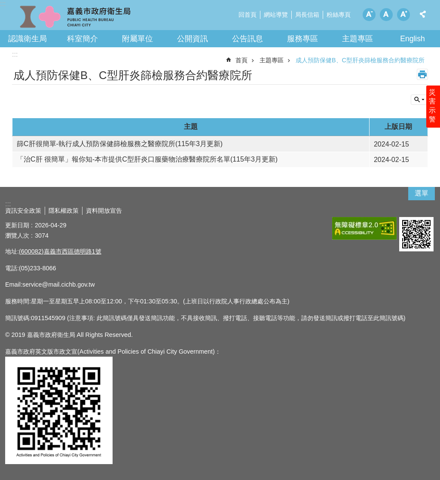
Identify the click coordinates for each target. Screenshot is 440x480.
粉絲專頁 (339, 14)
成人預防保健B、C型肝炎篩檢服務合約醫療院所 (360, 60)
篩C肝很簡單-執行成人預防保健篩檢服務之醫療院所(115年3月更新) (120, 143)
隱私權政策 (64, 210)
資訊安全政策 (23, 210)
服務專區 (302, 38)
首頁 (241, 60)
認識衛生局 (27, 38)
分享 (422, 14)
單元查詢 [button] (419, 100)
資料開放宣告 (104, 210)
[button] (364, 228)
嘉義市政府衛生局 (75, 17)
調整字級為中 (386, 14)
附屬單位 (137, 38)
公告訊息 (247, 38)
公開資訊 (192, 38)
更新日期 (17, 225)
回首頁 (247, 14)
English (412, 38)
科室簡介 (82, 38)
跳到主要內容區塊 (4, 4)
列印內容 (422, 74)
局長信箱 (307, 14)
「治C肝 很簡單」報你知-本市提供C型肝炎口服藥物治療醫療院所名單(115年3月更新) (147, 159)
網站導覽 (276, 14)
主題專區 (357, 38)
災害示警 (432, 106)
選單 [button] (421, 193)
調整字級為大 (403, 14)
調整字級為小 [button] (369, 14)
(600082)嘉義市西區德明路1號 (60, 251)
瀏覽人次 (17, 235)
